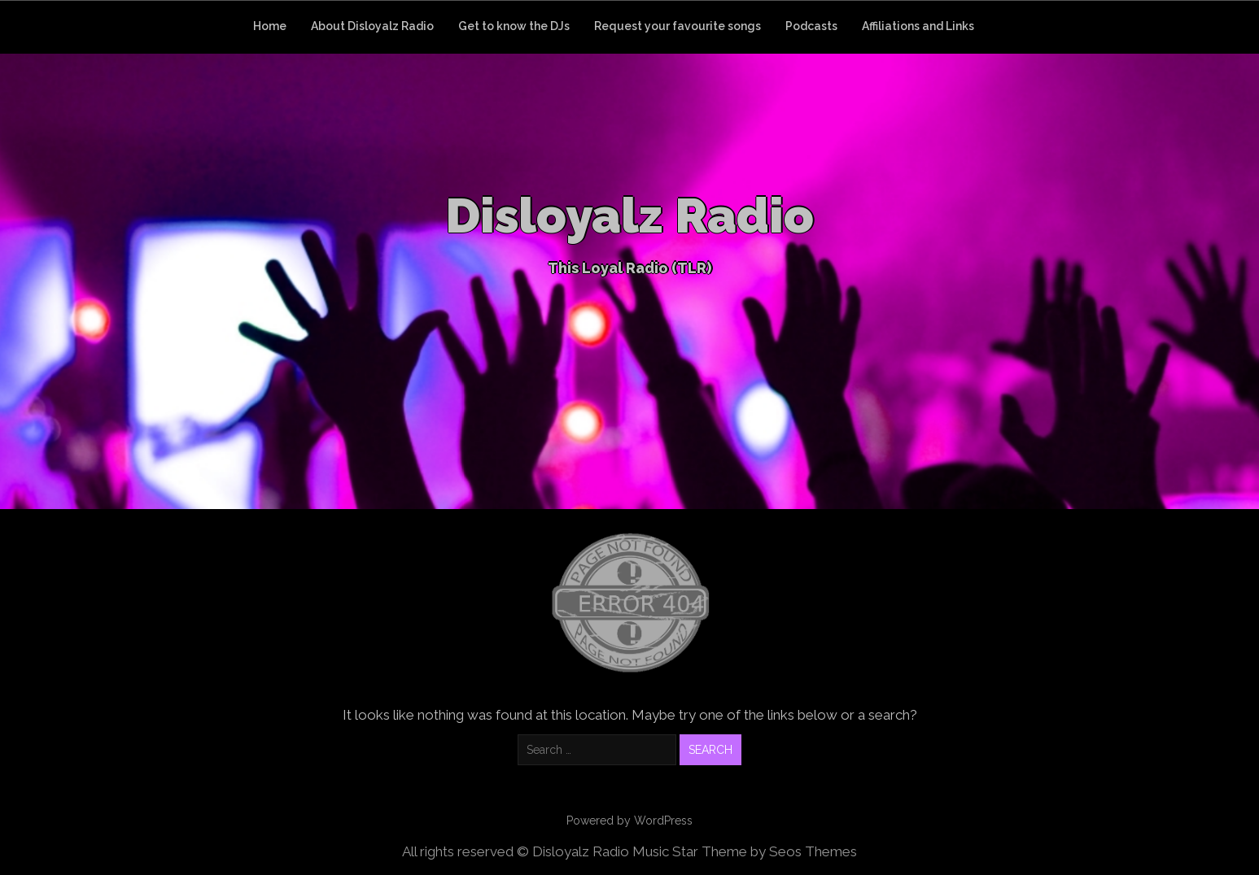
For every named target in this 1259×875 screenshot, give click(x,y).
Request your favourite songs (677, 26)
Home (269, 26)
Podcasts (811, 26)
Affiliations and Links (918, 26)
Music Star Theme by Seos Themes (744, 851)
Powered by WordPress (629, 820)
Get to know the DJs (514, 26)
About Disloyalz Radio (372, 26)
